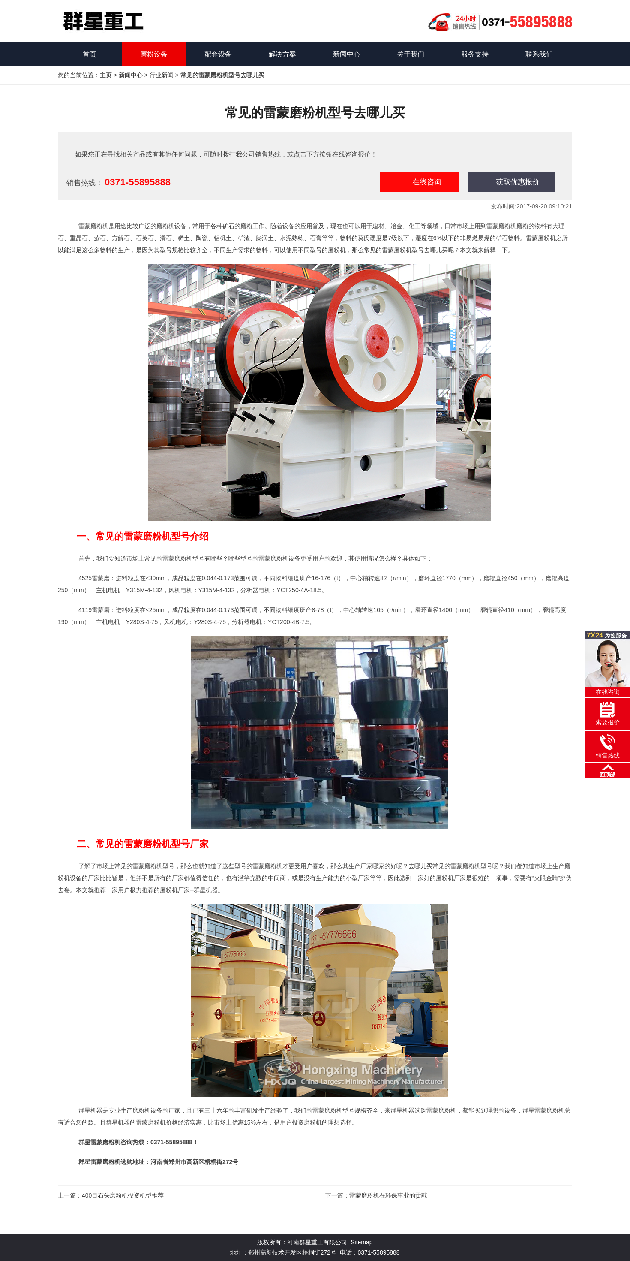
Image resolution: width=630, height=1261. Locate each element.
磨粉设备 (154, 54)
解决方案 (282, 54)
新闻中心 (346, 54)
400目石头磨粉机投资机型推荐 (123, 1195)
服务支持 (475, 54)
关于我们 (410, 54)
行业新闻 (162, 75)
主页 (106, 75)
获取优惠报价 (518, 182)
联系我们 (539, 54)
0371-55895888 (138, 182)
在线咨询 (426, 182)
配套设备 (218, 54)
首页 (89, 54)
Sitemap (361, 1242)
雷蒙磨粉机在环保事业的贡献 (388, 1195)
